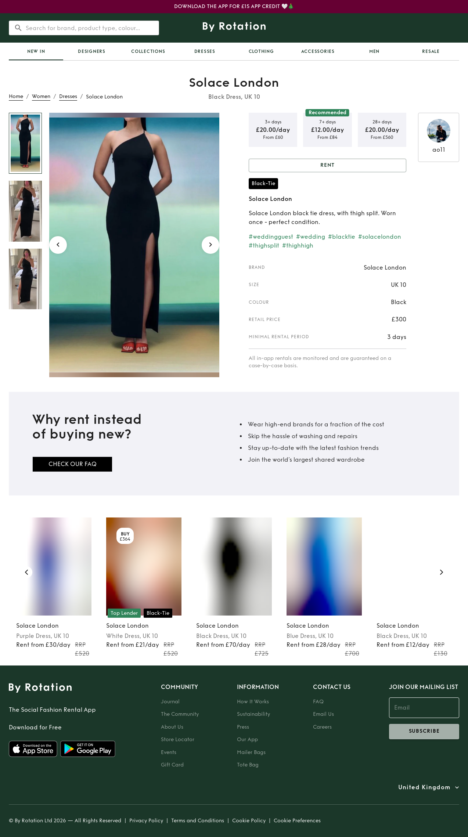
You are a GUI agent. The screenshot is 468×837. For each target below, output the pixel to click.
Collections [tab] (148, 51)
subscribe (424, 731)
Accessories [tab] (318, 51)
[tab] (36, 51)
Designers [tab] (91, 51)
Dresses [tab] (204, 51)
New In (36, 51)
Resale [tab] (431, 51)
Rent (327, 165)
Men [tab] (374, 51)
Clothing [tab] (261, 51)
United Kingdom (424, 787)
